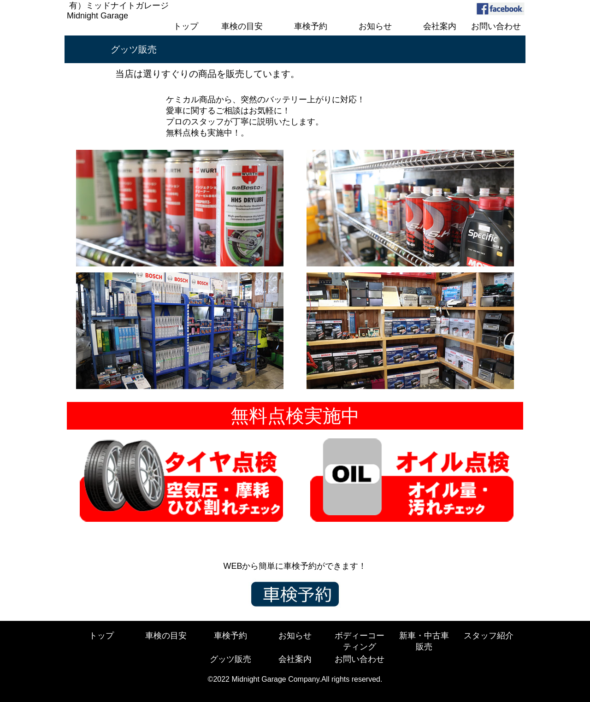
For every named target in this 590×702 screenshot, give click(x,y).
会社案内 (295, 659)
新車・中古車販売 (424, 641)
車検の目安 (166, 635)
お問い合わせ (359, 659)
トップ (101, 635)
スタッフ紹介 (488, 635)
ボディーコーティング (359, 641)
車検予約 (230, 635)
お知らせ (295, 635)
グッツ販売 (230, 659)
